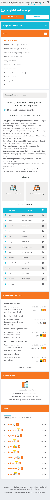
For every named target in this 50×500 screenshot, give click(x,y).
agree (9, 273)
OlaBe (10, 425)
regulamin (6, 487)
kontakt (37, 489)
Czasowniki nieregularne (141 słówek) (17, 53)
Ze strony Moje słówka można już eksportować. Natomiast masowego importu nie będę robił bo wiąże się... (13, 337)
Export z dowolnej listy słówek (16, 329)
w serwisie (26, 417)
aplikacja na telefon (11, 354)
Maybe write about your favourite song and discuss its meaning (13, 322)
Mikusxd (36, 310)
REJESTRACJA (12, 17)
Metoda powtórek (10, 77)
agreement (11, 284)
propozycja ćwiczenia (12, 303)
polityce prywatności (35, 4)
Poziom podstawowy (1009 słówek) (16, 45)
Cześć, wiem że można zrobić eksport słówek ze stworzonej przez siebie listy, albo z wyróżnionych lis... (13, 350)
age (9, 231)
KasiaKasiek (12, 469)
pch (37, 336)
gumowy (11, 447)
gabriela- (39, 323)
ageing (10, 242)
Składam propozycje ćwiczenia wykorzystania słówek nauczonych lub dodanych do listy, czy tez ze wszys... (13, 312)
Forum (6, 85)
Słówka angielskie (10, 41)
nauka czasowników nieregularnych (21, 489)
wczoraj (16, 417)
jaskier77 (11, 463)
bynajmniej (12, 436)
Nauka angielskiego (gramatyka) (15, 73)
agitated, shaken (12, 263)
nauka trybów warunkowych (38, 487)
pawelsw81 (35, 348)
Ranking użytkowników (12, 81)
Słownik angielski (10, 69)
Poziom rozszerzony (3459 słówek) (16, 49)
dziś (7, 417)
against (10, 221)
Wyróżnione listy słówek (12, 65)
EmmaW (11, 474)
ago (9, 268)
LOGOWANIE (37, 17)
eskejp (10, 441)
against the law (12, 226)
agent (9, 252)
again (9, 215)
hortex (10, 452)
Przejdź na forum (25, 368)
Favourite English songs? (13, 316)
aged (9, 236)
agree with (11, 279)
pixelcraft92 (12, 430)
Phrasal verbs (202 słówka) (13, 57)
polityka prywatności (19, 487)
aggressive (11, 258)
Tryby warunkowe (10, 61)
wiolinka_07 (12, 458)
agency (10, 247)
